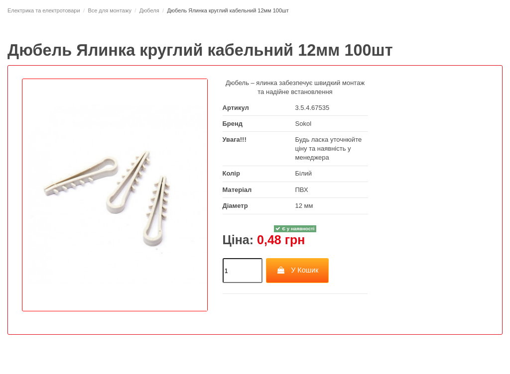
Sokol (303, 123)
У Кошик (297, 270)
